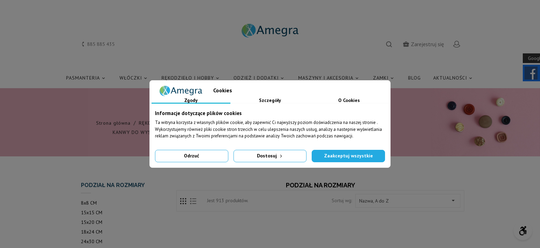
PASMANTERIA (86, 78)
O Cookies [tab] (349, 100)
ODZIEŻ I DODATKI (259, 78)
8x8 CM (89, 203)
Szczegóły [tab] (270, 100)
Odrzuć (191, 156)
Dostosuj (270, 156)
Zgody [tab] (191, 100)
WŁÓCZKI (134, 78)
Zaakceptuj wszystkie (348, 156)
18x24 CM (91, 232)
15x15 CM (91, 212)
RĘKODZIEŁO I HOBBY (191, 78)
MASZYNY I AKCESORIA (329, 78)
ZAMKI (384, 78)
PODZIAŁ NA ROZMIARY (113, 185)
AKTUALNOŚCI (453, 78)
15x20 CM (91, 222)
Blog (414, 78)
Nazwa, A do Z (408, 200)
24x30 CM (91, 241)
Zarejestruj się (423, 44)
